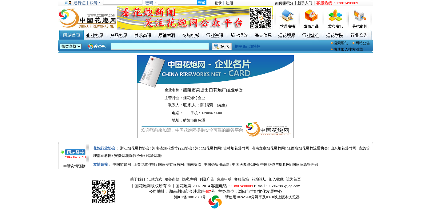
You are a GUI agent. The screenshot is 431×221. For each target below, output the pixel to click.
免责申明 (224, 179)
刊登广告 (206, 179)
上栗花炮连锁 (145, 164)
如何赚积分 (284, 3)
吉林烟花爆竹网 (236, 148)
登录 (218, 3)
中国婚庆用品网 (216, 164)
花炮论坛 (259, 179)
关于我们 (137, 179)
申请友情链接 (74, 166)
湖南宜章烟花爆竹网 (268, 148)
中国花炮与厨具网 (275, 164)
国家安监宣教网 (171, 164)
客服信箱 (241, 179)
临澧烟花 (153, 155)
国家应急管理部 (305, 164)
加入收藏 (276, 179)
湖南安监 (193, 164)
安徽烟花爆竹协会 (129, 155)
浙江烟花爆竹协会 (135, 148)
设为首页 (293, 179)
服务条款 (172, 179)
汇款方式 (154, 179)
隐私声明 (189, 179)
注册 (229, 3)
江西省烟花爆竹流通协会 (307, 148)
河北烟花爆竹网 (208, 148)
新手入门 (304, 3)
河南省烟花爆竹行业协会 (172, 148)
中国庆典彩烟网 (245, 164)
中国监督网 (122, 164)
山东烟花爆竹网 (343, 148)
